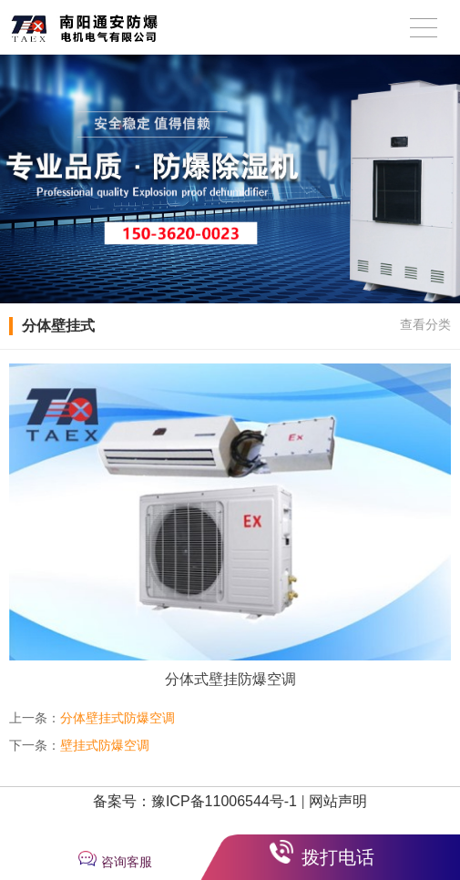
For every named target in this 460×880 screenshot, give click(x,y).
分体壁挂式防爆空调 (117, 718)
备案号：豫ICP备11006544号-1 (195, 801)
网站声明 (338, 801)
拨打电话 (338, 857)
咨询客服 (126, 861)
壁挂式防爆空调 (104, 745)
